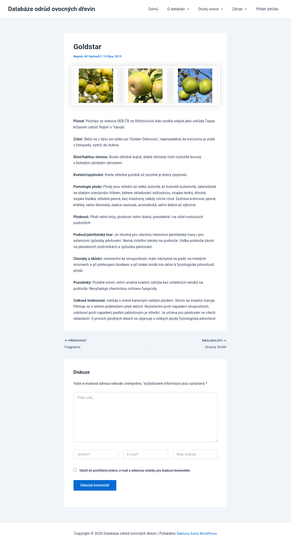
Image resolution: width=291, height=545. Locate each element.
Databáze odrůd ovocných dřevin (51, 8)
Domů (161, 9)
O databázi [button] (185, 9)
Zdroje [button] (242, 9)
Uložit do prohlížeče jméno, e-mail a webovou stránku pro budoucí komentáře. (134, 471)
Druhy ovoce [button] (215, 9)
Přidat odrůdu (268, 9)
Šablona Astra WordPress (197, 533)
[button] (193, 9)
